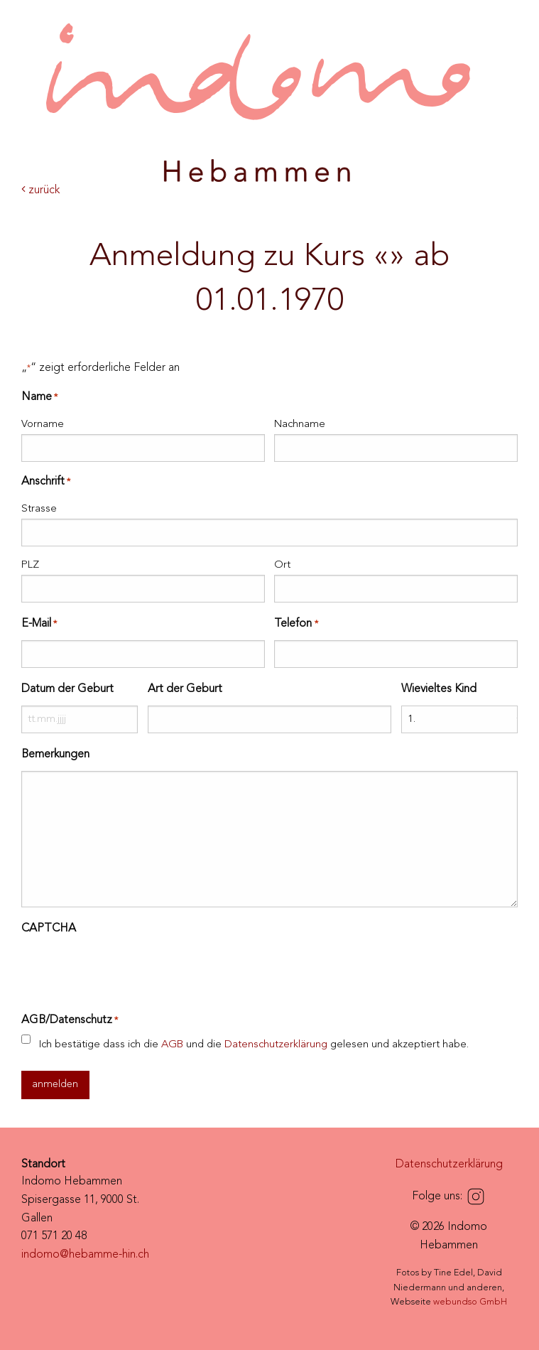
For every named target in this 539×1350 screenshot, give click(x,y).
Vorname (42, 424)
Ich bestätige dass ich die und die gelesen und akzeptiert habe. (254, 1045)
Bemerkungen (55, 754)
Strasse (39, 509)
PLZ (30, 565)
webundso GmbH (470, 1302)
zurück (40, 190)
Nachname (299, 424)
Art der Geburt (185, 689)
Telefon (295, 624)
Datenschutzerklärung (275, 1045)
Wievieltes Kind (439, 689)
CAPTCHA (48, 928)
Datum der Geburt (67, 689)
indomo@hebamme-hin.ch (85, 1254)
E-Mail (39, 624)
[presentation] (129, 972)
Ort (282, 565)
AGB (172, 1045)
